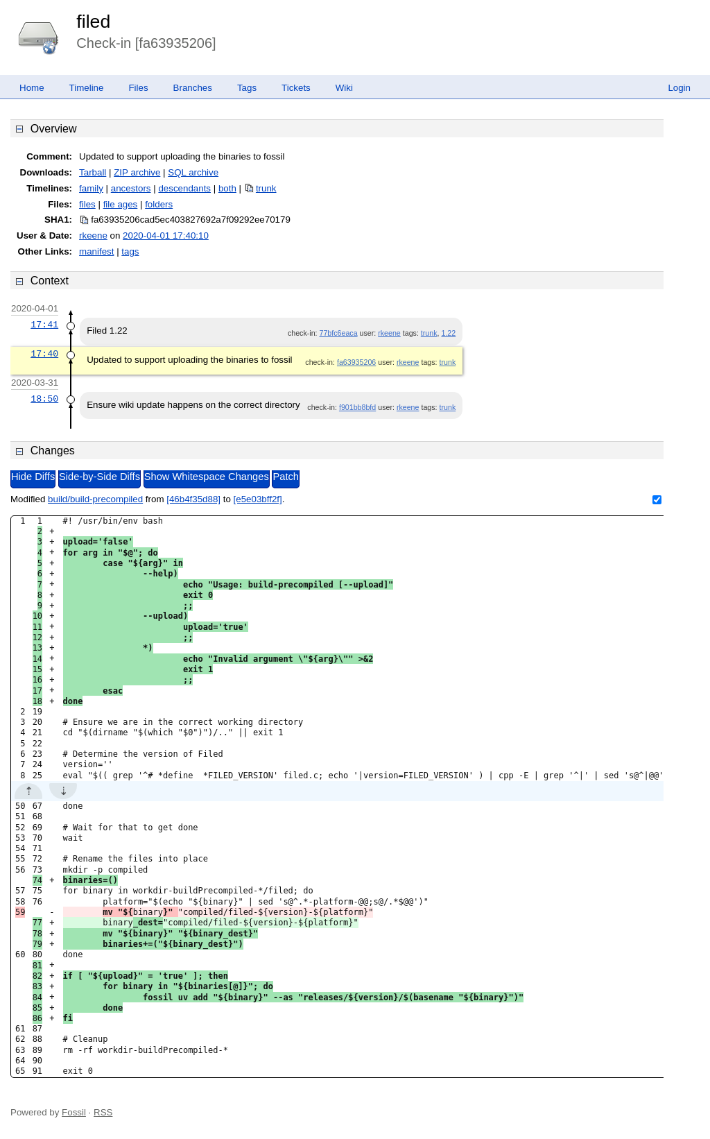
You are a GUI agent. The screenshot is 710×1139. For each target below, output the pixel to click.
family (91, 188)
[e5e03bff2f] (258, 499)
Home (31, 88)
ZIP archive (137, 172)
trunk (266, 188)
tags (130, 251)
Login (679, 88)
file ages (120, 204)
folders (159, 204)
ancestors (131, 188)
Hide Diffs (33, 476)
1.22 (448, 333)
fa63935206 (356, 362)
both (227, 188)
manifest (96, 251)
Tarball (92, 172)
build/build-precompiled (95, 499)
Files (138, 88)
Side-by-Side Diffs (99, 476)
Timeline (86, 88)
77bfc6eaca (338, 333)
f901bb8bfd (357, 407)
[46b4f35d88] (193, 499)
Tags (247, 88)
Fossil (74, 1112)
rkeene (93, 235)
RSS (103, 1112)
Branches (192, 88)
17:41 (44, 324)
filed (93, 21)
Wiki (344, 88)
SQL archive (193, 172)
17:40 (44, 354)
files (87, 204)
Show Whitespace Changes (206, 476)
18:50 (44, 399)
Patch (285, 476)
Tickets (296, 88)
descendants (184, 188)
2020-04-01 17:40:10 (166, 235)
